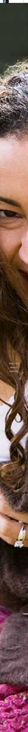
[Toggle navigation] (23, 1)
